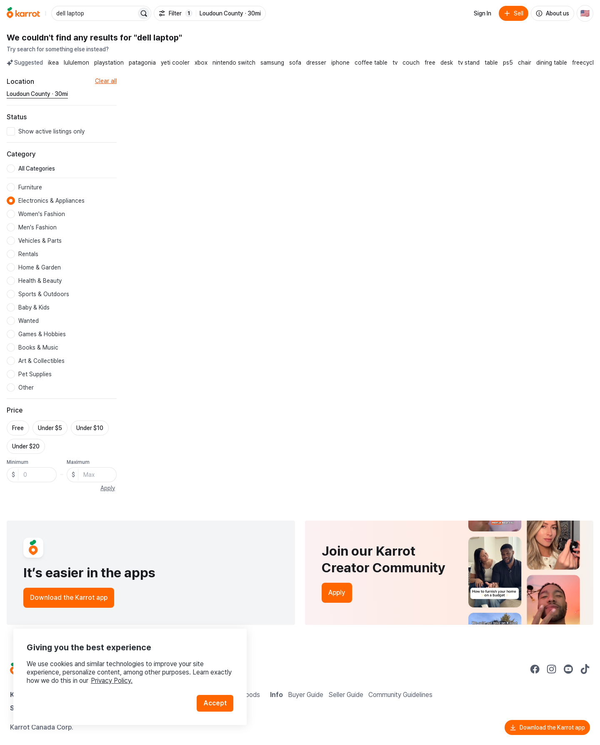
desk (446, 62)
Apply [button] (107, 488)
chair (524, 62)
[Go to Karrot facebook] (535, 669)
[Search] (144, 13)
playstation (109, 62)
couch (411, 62)
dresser (316, 62)
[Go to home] (23, 13)
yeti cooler (175, 62)
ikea (53, 62)
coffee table (371, 62)
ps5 (508, 62)
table (491, 62)
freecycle (584, 62)
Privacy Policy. (111, 681)
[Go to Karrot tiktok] (585, 669)
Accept (215, 703)
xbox (201, 62)
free (430, 62)
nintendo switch (233, 62)
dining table (551, 62)
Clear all (106, 81)
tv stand (469, 62)
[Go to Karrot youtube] (568, 669)
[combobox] (94, 13)
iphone (340, 62)
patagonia (142, 62)
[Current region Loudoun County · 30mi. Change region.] (37, 94)
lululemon (76, 62)
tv (395, 62)
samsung (272, 62)
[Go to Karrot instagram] (552, 669)
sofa (295, 62)
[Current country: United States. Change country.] (585, 13)
